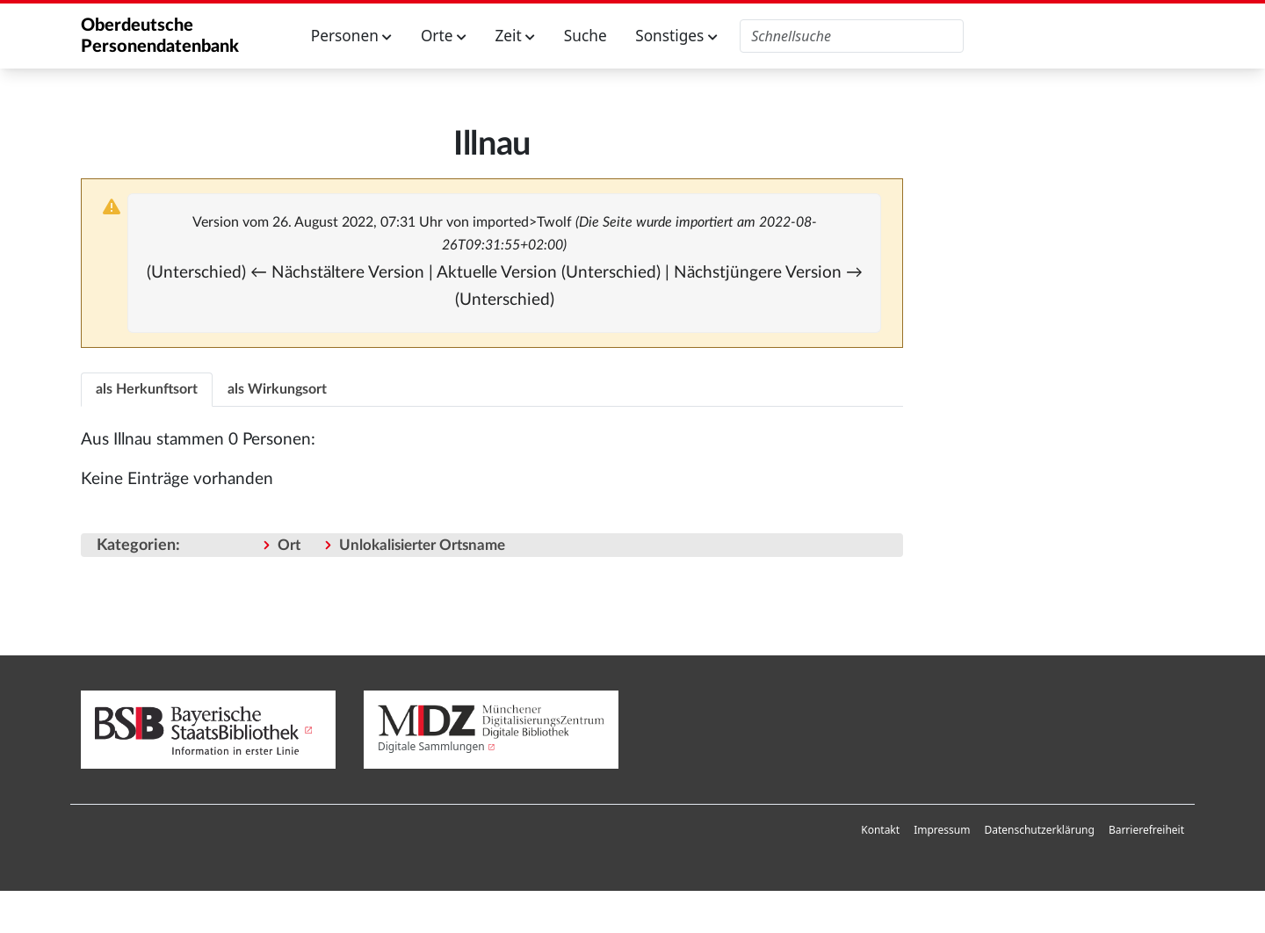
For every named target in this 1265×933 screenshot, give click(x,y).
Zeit (515, 35)
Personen (352, 35)
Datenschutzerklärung (1039, 829)
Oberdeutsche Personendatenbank (160, 36)
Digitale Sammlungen (431, 746)
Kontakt (880, 829)
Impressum (942, 829)
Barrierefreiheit (1146, 829)
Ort (289, 545)
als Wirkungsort (277, 389)
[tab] (147, 388)
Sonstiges (676, 35)
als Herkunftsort (147, 389)
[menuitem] (880, 830)
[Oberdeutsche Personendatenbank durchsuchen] (852, 36)
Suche (585, 35)
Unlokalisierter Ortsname (422, 545)
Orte (443, 35)
